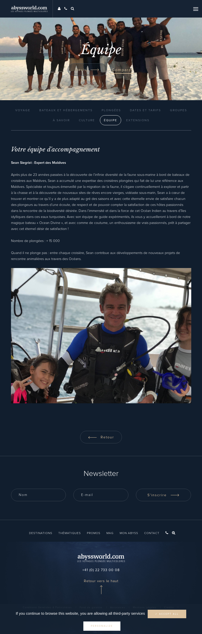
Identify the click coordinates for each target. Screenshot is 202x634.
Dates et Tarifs (145, 110)
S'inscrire (163, 495)
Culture (87, 120)
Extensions (137, 120)
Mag (110, 533)
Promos (93, 533)
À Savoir (61, 120)
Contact (151, 533)
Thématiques (69, 533)
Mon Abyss (129, 533)
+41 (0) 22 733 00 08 (101, 570)
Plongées (111, 110)
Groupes (178, 110)
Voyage (22, 110)
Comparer (122, 70)
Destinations (40, 533)
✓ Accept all (167, 614)
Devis (87, 70)
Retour (101, 437)
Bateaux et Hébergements (66, 110)
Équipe (110, 120)
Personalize (102, 626)
